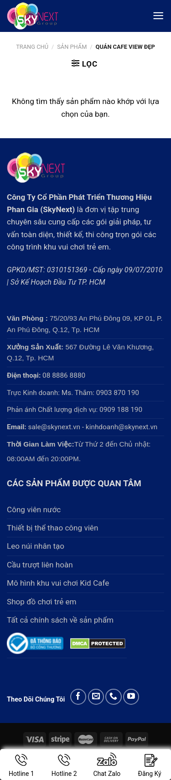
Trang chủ (32, 46)
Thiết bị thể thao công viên (52, 527)
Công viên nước (34, 509)
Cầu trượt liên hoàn (40, 564)
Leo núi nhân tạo (35, 546)
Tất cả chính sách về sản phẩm (60, 619)
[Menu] (158, 15)
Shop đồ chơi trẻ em (42, 601)
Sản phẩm (72, 46)
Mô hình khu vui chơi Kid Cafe (58, 583)
